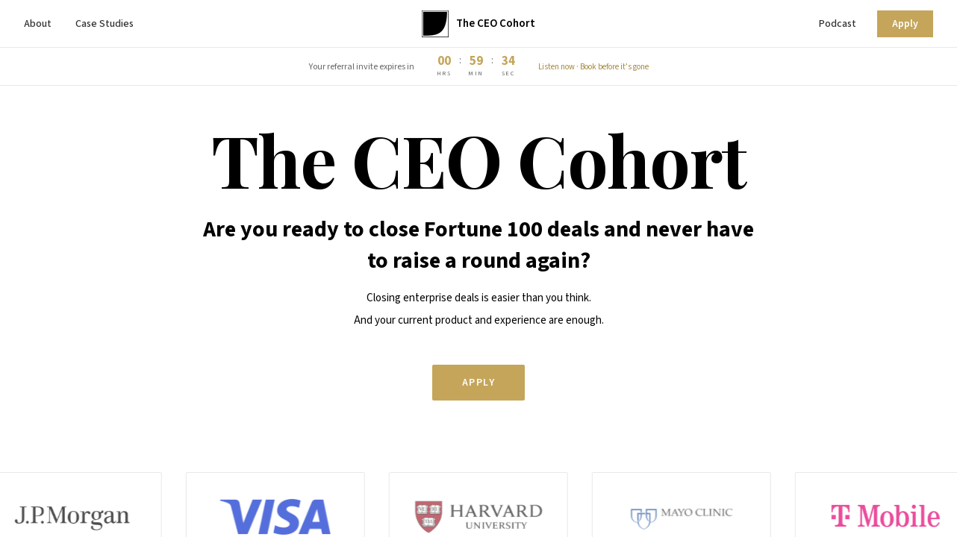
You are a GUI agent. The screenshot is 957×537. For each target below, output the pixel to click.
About (38, 23)
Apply (905, 23)
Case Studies (104, 23)
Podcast (837, 23)
